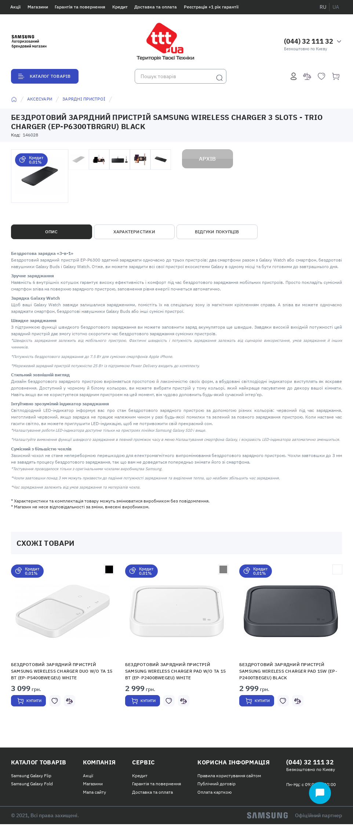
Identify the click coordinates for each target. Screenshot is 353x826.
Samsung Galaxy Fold (32, 785)
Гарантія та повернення (80, 7)
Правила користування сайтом (224, 777)
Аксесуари (39, 98)
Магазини (38, 7)
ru (323, 7)
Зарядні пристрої (83, 98)
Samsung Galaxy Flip (31, 777)
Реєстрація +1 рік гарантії (211, 7)
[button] (62, 611)
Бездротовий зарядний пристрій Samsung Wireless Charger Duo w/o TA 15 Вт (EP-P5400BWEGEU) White (61, 671)
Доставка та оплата (155, 7)
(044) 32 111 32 (308, 41)
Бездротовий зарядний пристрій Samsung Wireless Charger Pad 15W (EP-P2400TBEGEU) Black (288, 671)
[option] (63, 644)
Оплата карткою (210, 794)
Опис (51, 231)
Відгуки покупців (217, 231)
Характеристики (134, 231)
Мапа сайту (93, 794)
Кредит (120, 7)
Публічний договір (212, 785)
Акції (15, 7)
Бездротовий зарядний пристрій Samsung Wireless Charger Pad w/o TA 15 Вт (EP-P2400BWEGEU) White (175, 671)
